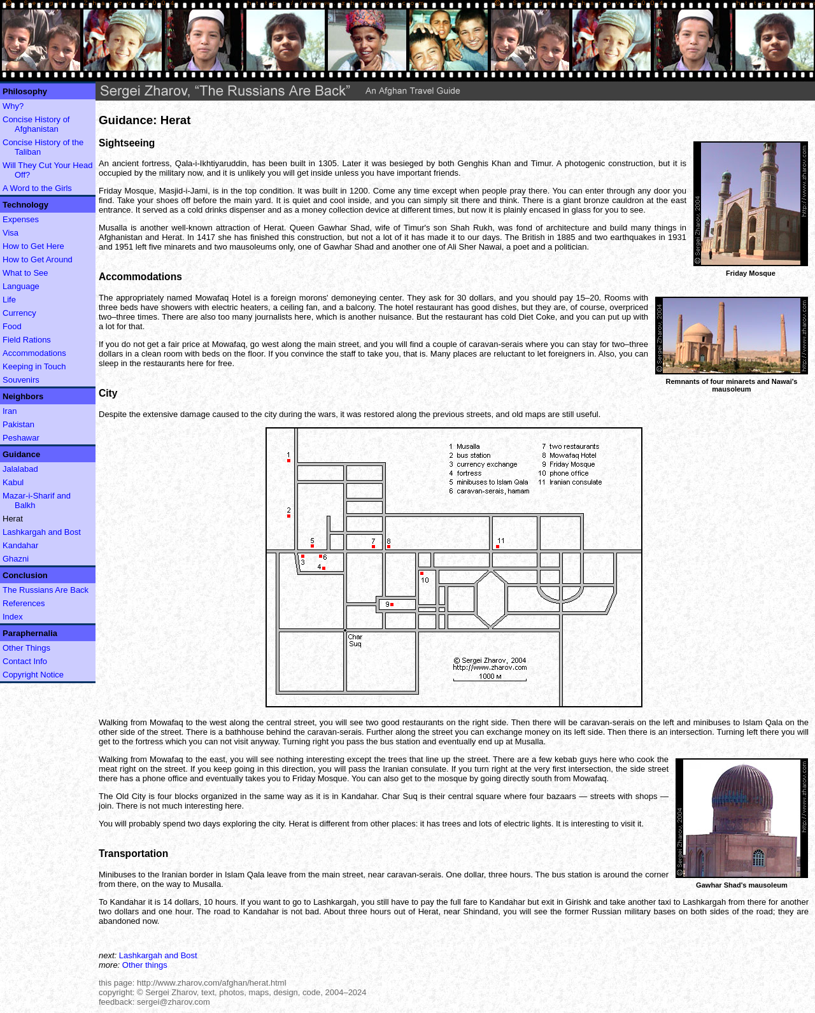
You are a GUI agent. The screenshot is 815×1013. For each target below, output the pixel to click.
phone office (165, 778)
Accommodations (34, 353)
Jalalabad (20, 469)
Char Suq (400, 796)
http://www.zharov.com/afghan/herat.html (212, 983)
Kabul (13, 482)
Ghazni (16, 558)
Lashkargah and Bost (42, 532)
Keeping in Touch (34, 366)
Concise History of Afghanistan (36, 124)
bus (386, 741)
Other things (144, 965)
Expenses (21, 219)
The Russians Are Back (46, 590)
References (24, 603)
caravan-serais (496, 344)
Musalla (113, 227)
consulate (428, 769)
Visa (10, 232)
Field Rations (27, 339)
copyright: (116, 992)
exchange (504, 732)
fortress (155, 163)
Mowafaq (212, 297)
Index (13, 616)
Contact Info (25, 661)
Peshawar (21, 438)
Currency (19, 313)
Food (12, 326)
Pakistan (18, 424)
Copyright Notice (33, 674)
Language (21, 286)
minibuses (712, 722)
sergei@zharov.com (173, 1002)
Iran (10, 411)
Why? (13, 106)
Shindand (480, 911)
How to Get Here (33, 246)
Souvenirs (21, 380)
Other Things (26, 648)
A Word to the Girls (37, 188)
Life (9, 299)
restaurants (423, 722)
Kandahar (20, 545)
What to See (25, 273)
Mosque (138, 190)
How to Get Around (38, 259)
